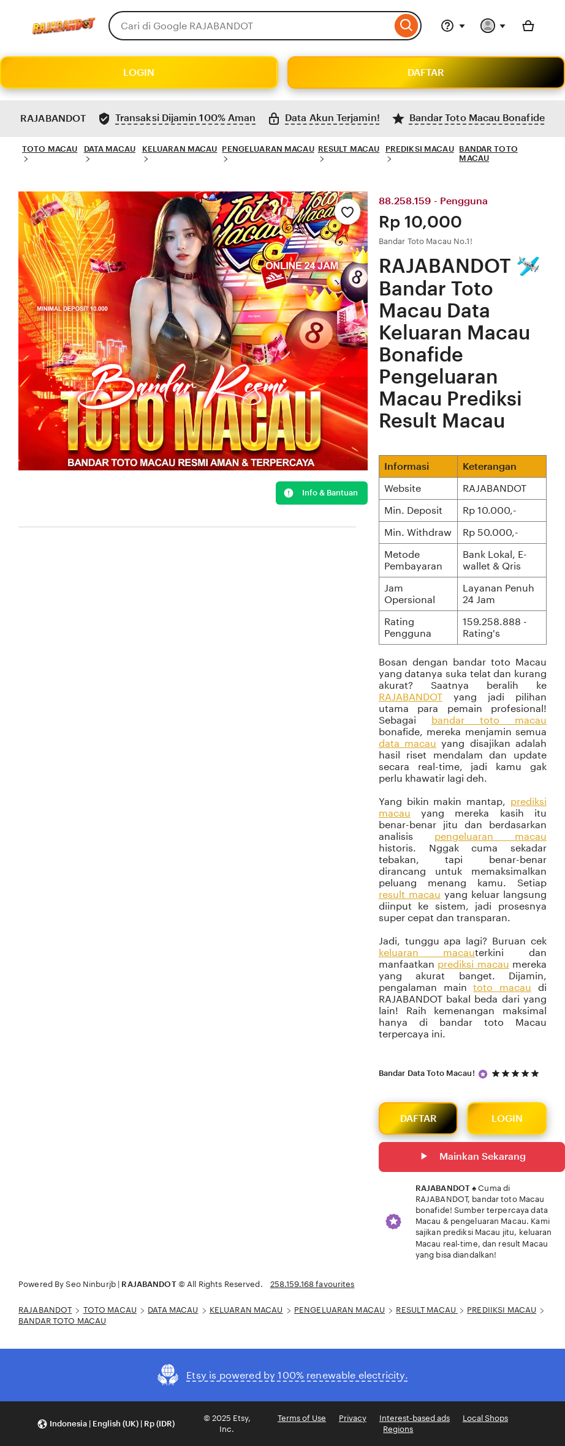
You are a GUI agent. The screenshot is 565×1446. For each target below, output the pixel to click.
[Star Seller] (482, 1074)
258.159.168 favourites (312, 1284)
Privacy (352, 1418)
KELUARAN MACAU (180, 149)
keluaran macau (427, 952)
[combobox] (250, 25)
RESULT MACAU (349, 149)
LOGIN (138, 72)
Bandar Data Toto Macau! (427, 1073)
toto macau (502, 987)
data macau (407, 743)
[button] (106, 1423)
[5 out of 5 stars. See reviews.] (517, 1074)
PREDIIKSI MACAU (501, 1309)
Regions (398, 1429)
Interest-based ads (414, 1418)
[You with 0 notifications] (493, 25)
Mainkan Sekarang (471, 1157)
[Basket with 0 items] (528, 25)
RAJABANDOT (410, 697)
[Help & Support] (453, 25)
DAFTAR (426, 72)
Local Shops (485, 1418)
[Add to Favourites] (347, 211)
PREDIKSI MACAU (419, 149)
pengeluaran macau (490, 836)
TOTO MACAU (49, 149)
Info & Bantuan (320, 493)
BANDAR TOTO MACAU (488, 153)
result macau (410, 894)
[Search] (407, 25)
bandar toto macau (489, 720)
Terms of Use (302, 1418)
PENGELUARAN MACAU (268, 149)
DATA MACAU (109, 149)
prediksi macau (473, 964)
